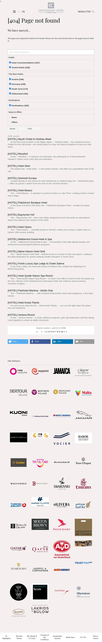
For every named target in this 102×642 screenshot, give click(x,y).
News (14, 117)
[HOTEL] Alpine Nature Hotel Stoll (26, 251)
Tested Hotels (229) (21, 67)
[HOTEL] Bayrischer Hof (21, 214)
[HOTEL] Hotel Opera (19, 227)
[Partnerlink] (18, 371)
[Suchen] (93, 11)
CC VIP (83, 637)
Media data (70, 637)
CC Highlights (6, 637)
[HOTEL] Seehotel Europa (22, 178)
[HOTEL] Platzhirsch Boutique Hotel (27, 202)
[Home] (51, 8)
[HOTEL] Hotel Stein (19, 165)
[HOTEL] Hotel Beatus (20, 190)
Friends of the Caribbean (45, 637)
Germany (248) (19, 84)
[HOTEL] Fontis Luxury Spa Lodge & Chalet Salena (36, 263)
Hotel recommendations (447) (26, 63)
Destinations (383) (20, 105)
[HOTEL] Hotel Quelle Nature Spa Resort (30, 275)
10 (62, 331)
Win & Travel (95, 637)
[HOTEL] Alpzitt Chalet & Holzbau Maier (30, 139)
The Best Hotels (19, 637)
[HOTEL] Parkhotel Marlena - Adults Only (30, 290)
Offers (15, 122)
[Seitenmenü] (14, 12)
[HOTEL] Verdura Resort (21, 314)
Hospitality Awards (57, 637)
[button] (18, 341)
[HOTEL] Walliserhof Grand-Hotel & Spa (30, 239)
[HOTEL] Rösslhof (18, 153)
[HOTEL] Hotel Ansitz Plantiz (23, 302)
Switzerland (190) (20, 94)
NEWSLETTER (84, 11)
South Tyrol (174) (20, 89)
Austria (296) (18, 79)
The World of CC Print (32, 637)
